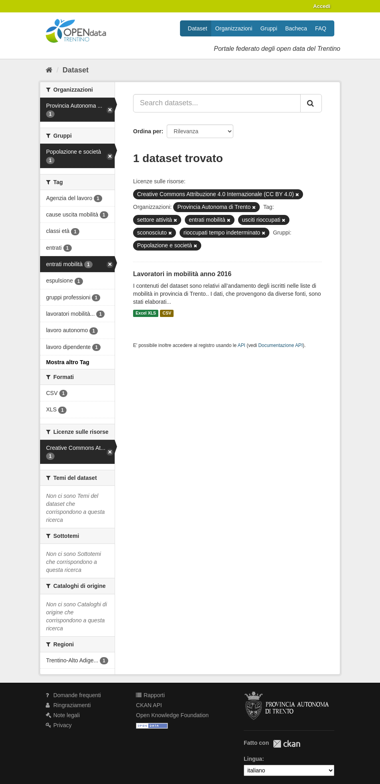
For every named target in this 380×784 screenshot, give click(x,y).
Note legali (63, 715)
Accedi (321, 6)
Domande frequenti (73, 695)
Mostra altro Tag (67, 362)
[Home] (49, 70)
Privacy (59, 725)
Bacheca (296, 28)
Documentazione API (280, 345)
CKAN (286, 744)
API (241, 345)
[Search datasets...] (217, 103)
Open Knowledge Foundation (172, 715)
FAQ (320, 28)
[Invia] (311, 103)
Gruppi (268, 28)
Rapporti (150, 695)
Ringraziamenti (68, 705)
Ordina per (147, 131)
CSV (167, 313)
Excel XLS (145, 313)
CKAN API (149, 705)
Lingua (253, 759)
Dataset (197, 28)
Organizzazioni (234, 28)
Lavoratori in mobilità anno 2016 (182, 274)
